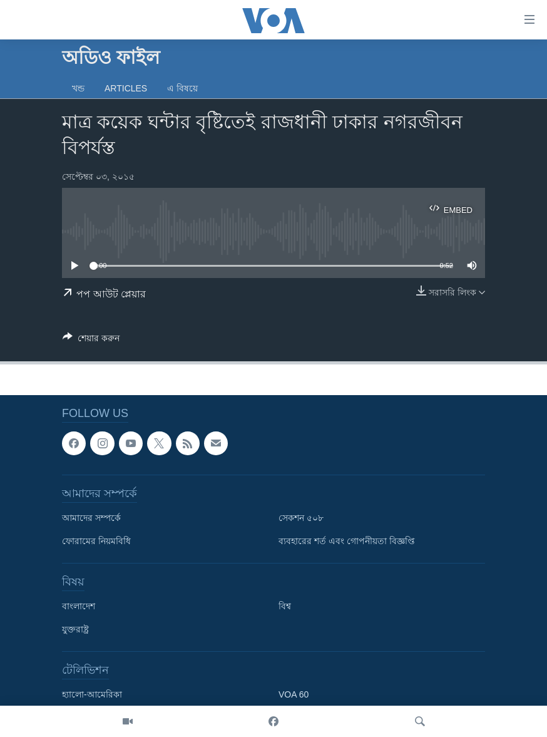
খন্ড (78, 88)
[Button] (91, 340)
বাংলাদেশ (78, 607)
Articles (126, 88)
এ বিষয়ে (182, 88)
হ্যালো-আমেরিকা (92, 695)
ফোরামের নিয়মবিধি (96, 542)
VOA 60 (294, 695)
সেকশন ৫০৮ (301, 518)
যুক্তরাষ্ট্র (75, 630)
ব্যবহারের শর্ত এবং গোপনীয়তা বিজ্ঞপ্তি (347, 542)
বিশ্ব (285, 607)
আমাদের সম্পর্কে (91, 518)
